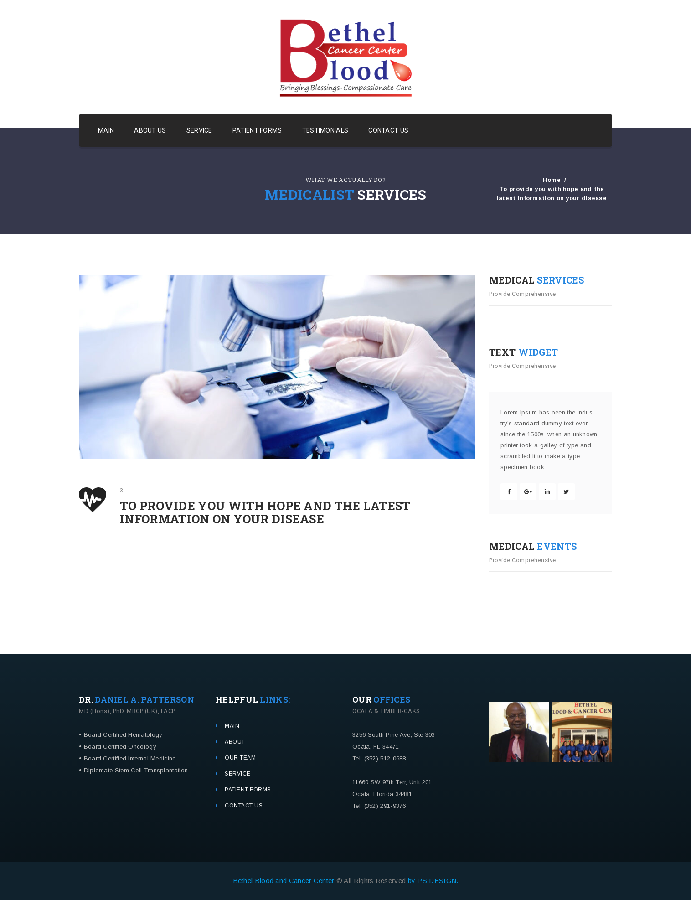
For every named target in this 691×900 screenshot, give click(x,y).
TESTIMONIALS (325, 130)
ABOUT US (150, 130)
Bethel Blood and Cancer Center (284, 880)
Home (552, 179)
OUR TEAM (240, 758)
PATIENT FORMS (257, 130)
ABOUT (235, 742)
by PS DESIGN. (433, 880)
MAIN (106, 130)
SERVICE (199, 130)
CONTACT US (388, 130)
